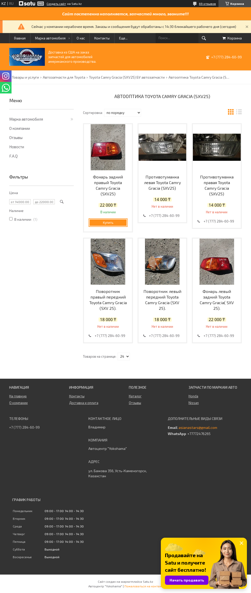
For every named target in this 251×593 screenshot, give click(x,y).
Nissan (194, 403)
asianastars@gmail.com (198, 427)
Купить (108, 223)
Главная (20, 38)
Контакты (102, 38)
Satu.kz (148, 581)
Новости (16, 146)
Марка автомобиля (50, 38)
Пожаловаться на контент (143, 586)
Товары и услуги (25, 77)
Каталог (135, 396)
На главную (18, 396)
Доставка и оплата (83, 403)
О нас (81, 38)
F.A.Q (13, 156)
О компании (19, 128)
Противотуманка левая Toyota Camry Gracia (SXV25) (162, 182)
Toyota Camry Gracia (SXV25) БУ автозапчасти (127, 77)
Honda (193, 396)
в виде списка (239, 112)
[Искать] (203, 38)
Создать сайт (56, 3)
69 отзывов (207, 3)
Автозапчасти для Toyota (64, 77)
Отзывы (16, 137)
